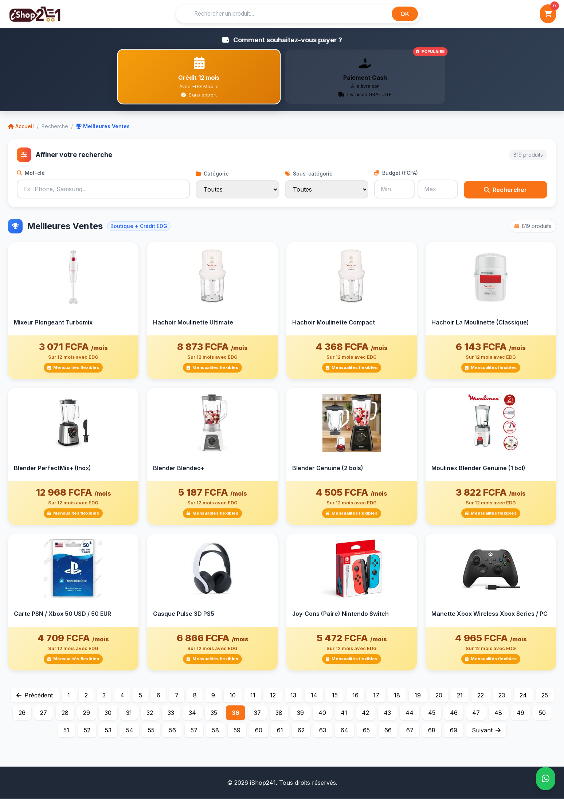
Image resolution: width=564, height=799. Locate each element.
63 (322, 730)
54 (129, 730)
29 (86, 713)
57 (194, 730)
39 (300, 713)
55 (151, 730)
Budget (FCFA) (396, 173)
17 (376, 695)
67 (410, 730)
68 (431, 730)
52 (87, 730)
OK (404, 13)
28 (65, 713)
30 (108, 713)
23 (501, 695)
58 (215, 730)
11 (252, 695)
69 (453, 730)
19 (418, 695)
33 (171, 713)
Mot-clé (31, 173)
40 (322, 713)
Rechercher (505, 190)
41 (344, 713)
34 (192, 713)
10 (233, 695)
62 (301, 730)
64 (344, 730)
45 (431, 713)
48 (498, 713)
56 (172, 730)
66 (388, 730)
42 (365, 713)
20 (438, 695)
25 (544, 695)
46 (454, 713)
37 (257, 713)
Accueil (21, 126)
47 (476, 713)
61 (280, 730)
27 (43, 713)
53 (108, 730)
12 (273, 695)
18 (397, 695)
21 (460, 695)
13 (293, 695)
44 (410, 713)
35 (214, 713)
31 (129, 713)
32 (149, 713)
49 (520, 713)
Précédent (34, 695)
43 (387, 713)
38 (278, 713)
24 (523, 695)
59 (237, 730)
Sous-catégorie (309, 174)
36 (235, 713)
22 (480, 695)
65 (366, 730)
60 (258, 730)
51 (66, 730)
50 (542, 713)
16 (355, 695)
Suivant (486, 730)
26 (22, 713)
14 (314, 695)
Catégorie (212, 174)
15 (335, 695)
